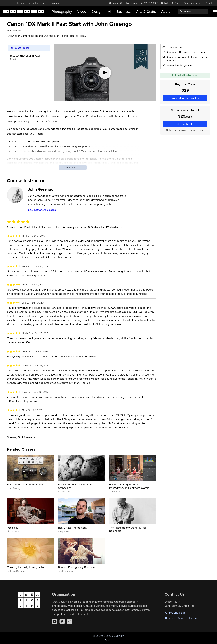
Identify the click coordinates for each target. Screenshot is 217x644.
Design (97, 11)
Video (81, 11)
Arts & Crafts (146, 11)
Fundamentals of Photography (25, 484)
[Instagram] (69, 621)
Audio (165, 11)
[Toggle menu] (215, 11)
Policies (108, 640)
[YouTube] (54, 621)
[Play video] (105, 72)
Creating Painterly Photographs (25, 567)
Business (124, 11)
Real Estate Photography (72, 527)
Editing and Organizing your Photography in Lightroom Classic (129, 486)
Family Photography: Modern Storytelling (75, 486)
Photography (62, 11)
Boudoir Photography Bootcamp (77, 567)
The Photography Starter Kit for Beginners (127, 529)
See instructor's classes (42, 210)
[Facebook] (62, 621)
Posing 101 (13, 527)
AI (109, 11)
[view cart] (176, 3)
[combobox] (193, 11)
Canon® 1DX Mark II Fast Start (25, 57)
